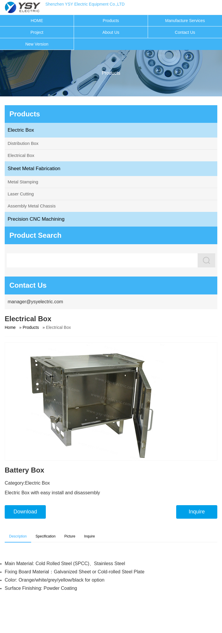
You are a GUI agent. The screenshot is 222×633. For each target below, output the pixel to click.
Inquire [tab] (89, 536)
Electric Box (21, 130)
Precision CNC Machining (36, 219)
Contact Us (185, 32)
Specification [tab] (46, 536)
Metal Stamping (23, 181)
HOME (37, 20)
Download (25, 512)
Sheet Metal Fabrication (34, 168)
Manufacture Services (185, 20)
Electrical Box (21, 155)
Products (111, 20)
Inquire (197, 512)
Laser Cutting (21, 193)
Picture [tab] (69, 536)
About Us (111, 32)
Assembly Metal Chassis (32, 205)
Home (10, 327)
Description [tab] (18, 536)
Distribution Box (23, 143)
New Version (36, 44)
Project (37, 32)
